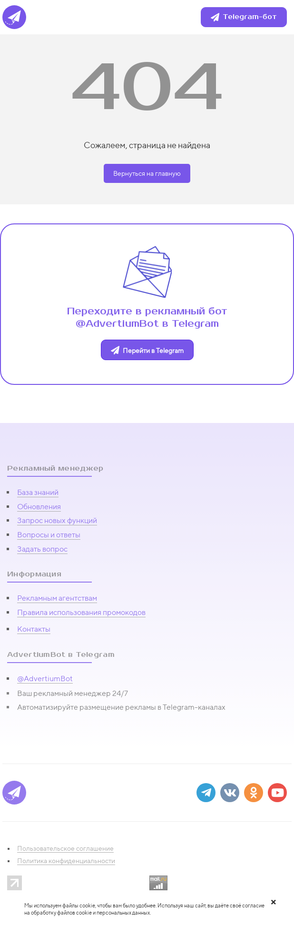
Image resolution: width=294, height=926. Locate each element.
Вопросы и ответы (48, 534)
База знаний (38, 492)
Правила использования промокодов (81, 612)
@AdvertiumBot (45, 678)
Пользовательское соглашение (65, 848)
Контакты (33, 629)
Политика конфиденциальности (66, 861)
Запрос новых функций (57, 520)
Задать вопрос (42, 549)
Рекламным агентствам (57, 598)
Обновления (39, 506)
